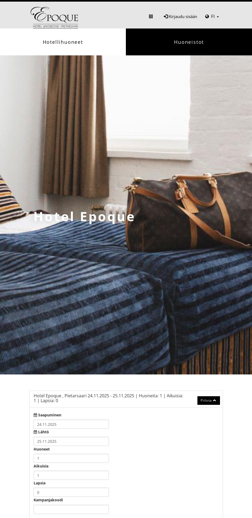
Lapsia (39, 482)
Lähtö (43, 431)
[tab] (126, 399)
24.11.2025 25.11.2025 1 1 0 (108, 398)
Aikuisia (41, 466)
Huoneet (42, 449)
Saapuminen (49, 414)
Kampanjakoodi (48, 499)
